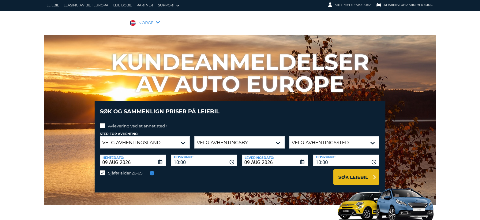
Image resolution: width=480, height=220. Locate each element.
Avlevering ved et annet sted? (137, 121)
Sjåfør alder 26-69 (125, 168)
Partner (145, 5)
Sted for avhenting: (119, 129)
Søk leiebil (353, 172)
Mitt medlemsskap (349, 5)
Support (168, 5)
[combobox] (204, 156)
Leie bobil (122, 5)
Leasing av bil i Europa (86, 5)
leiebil (53, 5)
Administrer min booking (405, 5)
